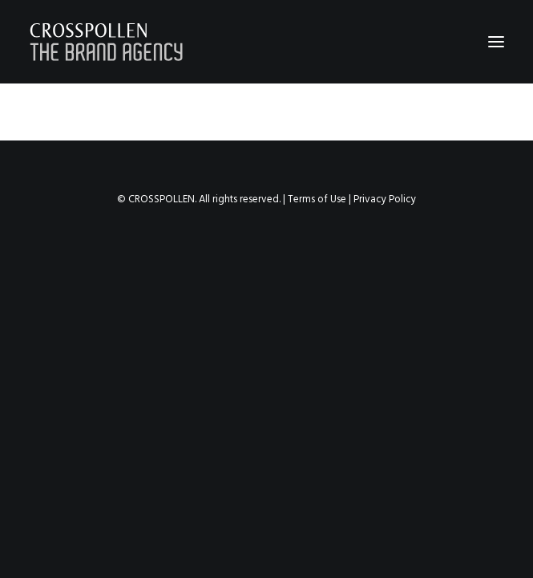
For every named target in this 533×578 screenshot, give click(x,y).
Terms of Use (317, 199)
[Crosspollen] (106, 42)
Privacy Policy (384, 199)
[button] (496, 41)
